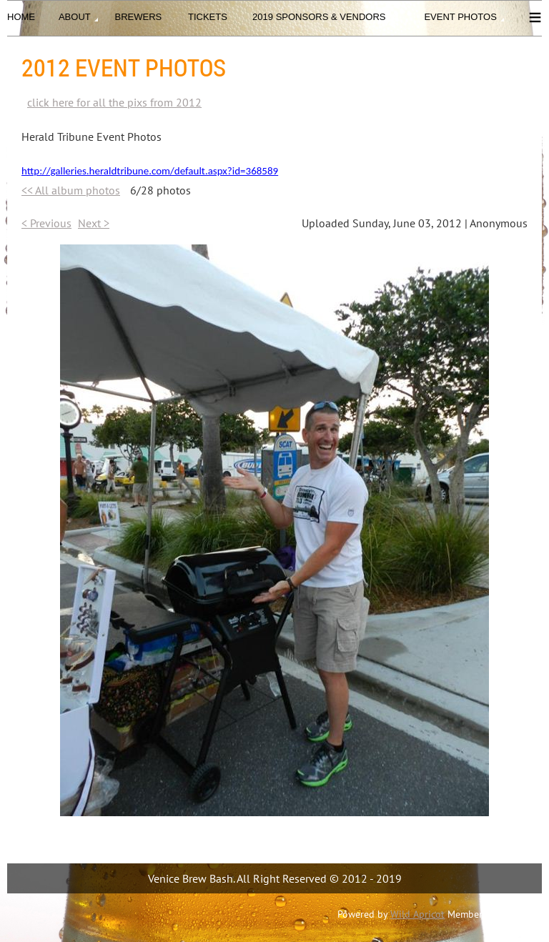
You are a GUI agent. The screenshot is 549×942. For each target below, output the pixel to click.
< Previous (46, 223)
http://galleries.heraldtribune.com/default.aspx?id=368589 (149, 170)
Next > (93, 223)
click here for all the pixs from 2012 (114, 102)
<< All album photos (70, 190)
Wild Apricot (417, 914)
